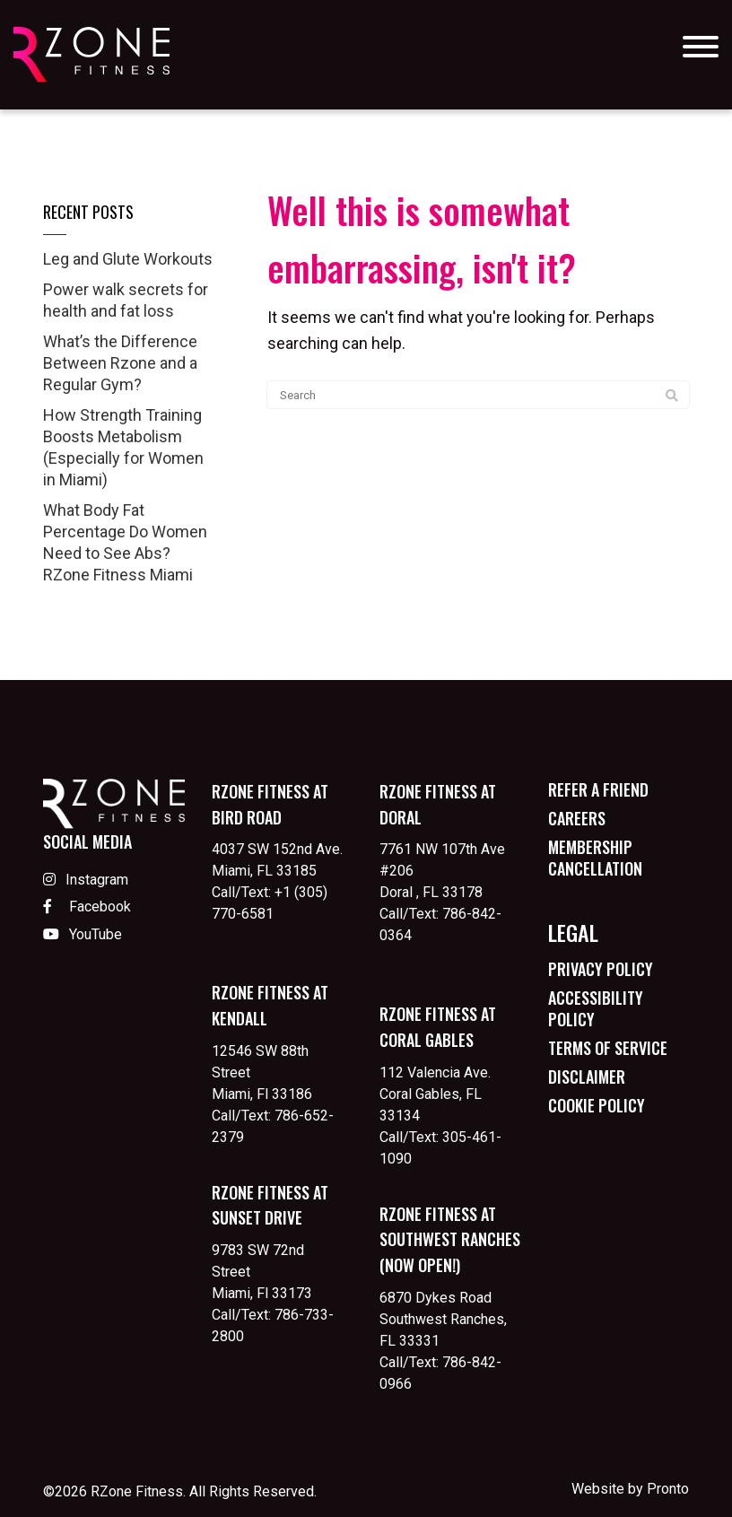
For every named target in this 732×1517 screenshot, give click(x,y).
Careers (577, 818)
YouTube (82, 934)
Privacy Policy (600, 969)
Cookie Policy (596, 1105)
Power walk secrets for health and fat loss (125, 300)
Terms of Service (607, 1047)
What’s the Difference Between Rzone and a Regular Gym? (120, 363)
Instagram (85, 879)
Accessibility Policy (595, 1008)
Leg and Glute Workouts (128, 258)
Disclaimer (586, 1076)
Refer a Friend (598, 789)
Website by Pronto (630, 1488)
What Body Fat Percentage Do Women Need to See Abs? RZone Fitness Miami (125, 542)
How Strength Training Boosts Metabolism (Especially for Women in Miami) (123, 447)
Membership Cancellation (595, 857)
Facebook (87, 906)
